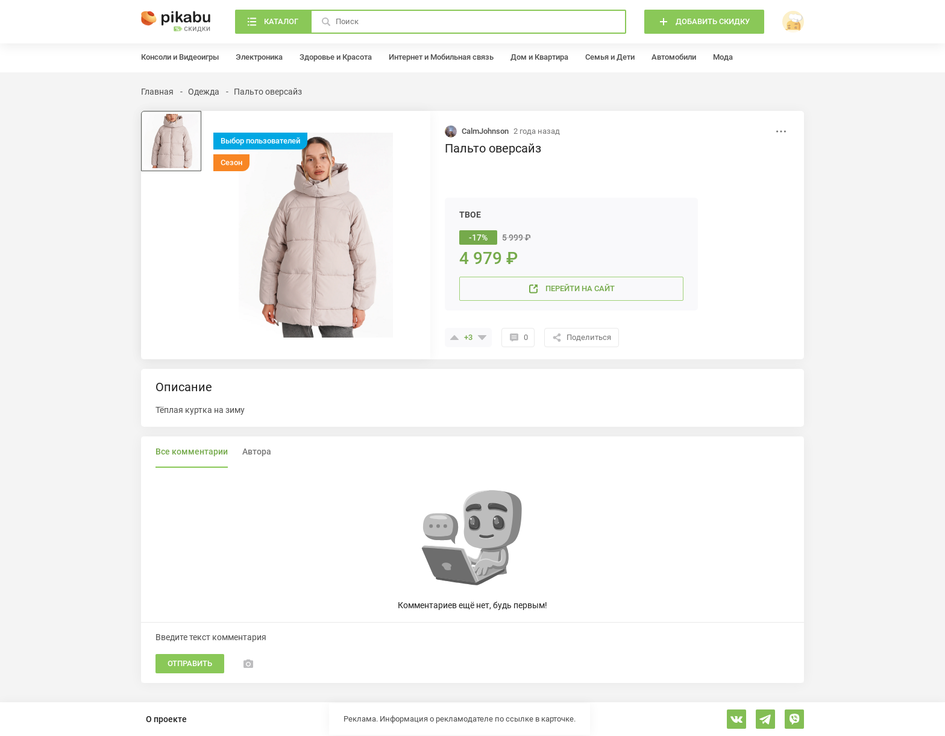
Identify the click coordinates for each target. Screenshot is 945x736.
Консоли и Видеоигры (180, 56)
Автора (256, 451)
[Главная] (176, 21)
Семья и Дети (610, 56)
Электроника (259, 56)
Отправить (190, 663)
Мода (723, 56)
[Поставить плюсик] (454, 338)
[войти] (793, 22)
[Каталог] (272, 22)
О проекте (166, 719)
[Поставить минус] (482, 338)
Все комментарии (191, 451)
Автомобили (673, 56)
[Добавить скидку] (704, 22)
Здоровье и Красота (336, 56)
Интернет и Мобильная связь (441, 56)
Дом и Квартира (539, 56)
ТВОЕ (470, 214)
